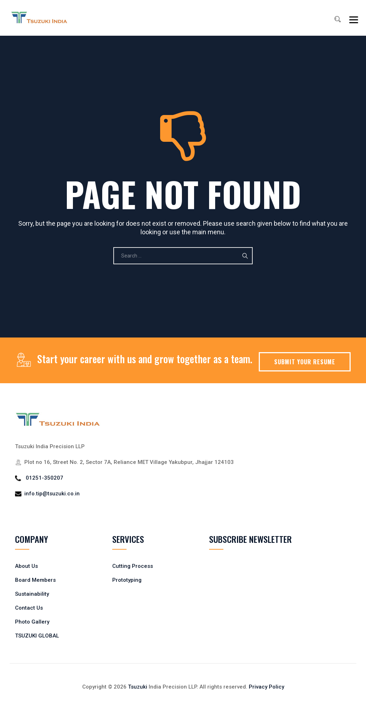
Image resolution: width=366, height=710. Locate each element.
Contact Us (29, 608)
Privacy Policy (266, 687)
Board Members (35, 580)
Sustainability (32, 594)
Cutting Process (132, 566)
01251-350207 (44, 478)
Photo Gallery (32, 622)
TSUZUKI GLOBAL (37, 635)
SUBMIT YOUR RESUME (304, 362)
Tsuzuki (137, 687)
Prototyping (127, 580)
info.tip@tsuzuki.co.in (52, 493)
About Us (26, 566)
